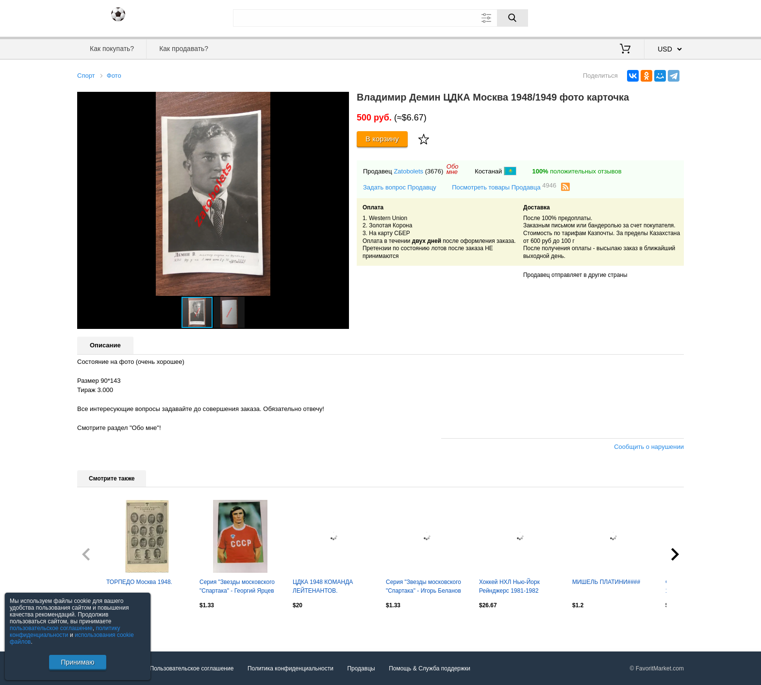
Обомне (453, 169)
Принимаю (77, 662)
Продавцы (361, 668)
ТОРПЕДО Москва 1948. (139, 582)
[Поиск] (512, 18)
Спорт (86, 75)
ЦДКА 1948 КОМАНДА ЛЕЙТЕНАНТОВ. (323, 586)
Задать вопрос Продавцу (399, 187)
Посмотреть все (98, 625)
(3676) (434, 171)
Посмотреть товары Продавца (504, 187)
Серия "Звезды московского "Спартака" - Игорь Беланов (423, 586)
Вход (627, 17)
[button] (340, 100)
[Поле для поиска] (380, 18)
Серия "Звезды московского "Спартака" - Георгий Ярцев (237, 586)
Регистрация (664, 17)
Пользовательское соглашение (192, 668)
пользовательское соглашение (51, 628)
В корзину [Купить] (382, 139)
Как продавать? (183, 48)
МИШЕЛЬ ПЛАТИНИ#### (606, 582)
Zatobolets (408, 171)
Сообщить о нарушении (649, 446)
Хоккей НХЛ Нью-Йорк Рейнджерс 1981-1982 (509, 586)
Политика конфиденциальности (290, 668)
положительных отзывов (576, 171)
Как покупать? (112, 48)
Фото (114, 75)
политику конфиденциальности (65, 631)
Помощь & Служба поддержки (429, 668)
